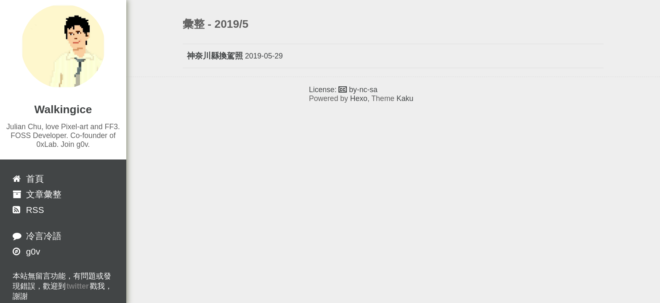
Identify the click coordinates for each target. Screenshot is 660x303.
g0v (26, 251)
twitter (78, 286)
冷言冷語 (37, 236)
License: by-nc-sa (343, 89)
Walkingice (63, 109)
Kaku (405, 98)
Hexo (358, 98)
